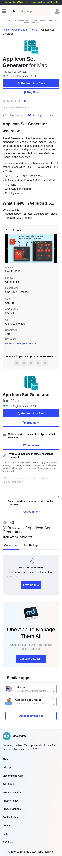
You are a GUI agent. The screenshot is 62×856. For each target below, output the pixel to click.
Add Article (9, 784)
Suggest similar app (30, 716)
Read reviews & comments (16, 107)
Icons (34, 29)
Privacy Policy (10, 800)
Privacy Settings (12, 808)
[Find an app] (14, 11)
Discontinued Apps (13, 775)
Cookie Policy (10, 817)
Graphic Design (20, 29)
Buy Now (31, 92)
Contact (7, 825)
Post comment (31, 511)
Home (6, 29)
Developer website (41, 115)
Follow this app (13, 115)
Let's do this (31, 585)
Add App (7, 767)
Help (5, 833)
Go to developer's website (20, 343)
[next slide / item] (54, 248)
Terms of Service (12, 792)
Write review (31, 445)
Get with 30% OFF (31, 659)
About (6, 759)
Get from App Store (31, 83)
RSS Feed (8, 842)
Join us (52, 2)
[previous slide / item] (7, 248)
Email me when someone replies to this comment (31, 503)
